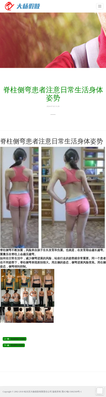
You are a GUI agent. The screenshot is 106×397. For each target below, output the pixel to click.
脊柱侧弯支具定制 (17, 345)
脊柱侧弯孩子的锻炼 (18, 339)
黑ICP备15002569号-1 (71, 391)
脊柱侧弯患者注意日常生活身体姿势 (53, 96)
